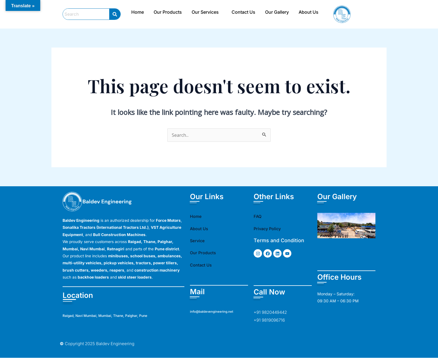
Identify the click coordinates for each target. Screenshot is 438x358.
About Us (308, 12)
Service (199, 241)
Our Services (205, 12)
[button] (207, 12)
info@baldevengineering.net (214, 311)
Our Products (168, 12)
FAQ (258, 216)
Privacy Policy (271, 229)
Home (137, 12)
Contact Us (243, 12)
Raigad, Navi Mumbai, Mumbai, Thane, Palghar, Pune (116, 315)
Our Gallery (277, 12)
